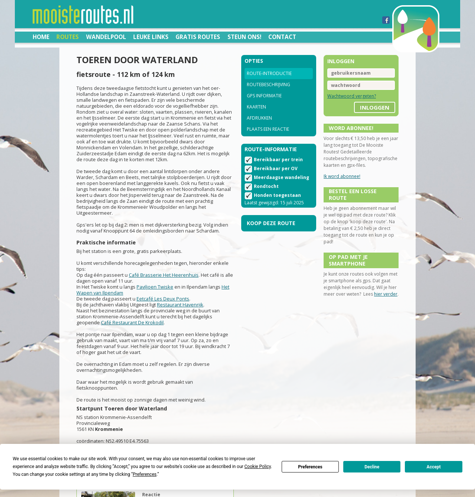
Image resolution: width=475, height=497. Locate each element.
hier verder (385, 294)
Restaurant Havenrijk (180, 304)
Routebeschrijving (268, 84)
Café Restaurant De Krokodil (132, 322)
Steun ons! (244, 36)
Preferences (310, 467)
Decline (371, 467)
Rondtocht (266, 186)
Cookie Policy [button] (258, 466)
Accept (434, 467)
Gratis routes (198, 36)
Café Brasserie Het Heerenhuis (164, 275)
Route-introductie (269, 73)
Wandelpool (106, 36)
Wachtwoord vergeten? (351, 96)
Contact (282, 36)
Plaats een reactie (268, 129)
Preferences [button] (145, 474)
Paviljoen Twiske (155, 286)
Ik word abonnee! (342, 176)
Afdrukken (259, 118)
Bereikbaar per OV (276, 168)
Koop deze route (271, 223)
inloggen (374, 107)
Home (41, 36)
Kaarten (256, 107)
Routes (67, 36)
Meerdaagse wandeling (281, 177)
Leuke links (150, 36)
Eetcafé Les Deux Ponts (163, 298)
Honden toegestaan (277, 195)
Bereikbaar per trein (278, 159)
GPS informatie (264, 95)
